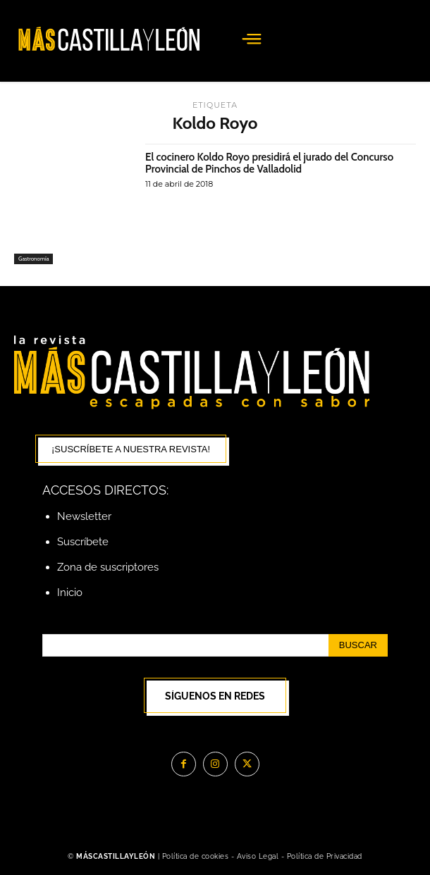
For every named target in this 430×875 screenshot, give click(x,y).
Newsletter (84, 516)
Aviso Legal (259, 856)
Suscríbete (83, 541)
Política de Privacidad (324, 856)
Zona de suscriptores (108, 567)
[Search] (358, 645)
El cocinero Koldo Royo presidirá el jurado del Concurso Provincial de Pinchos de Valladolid (269, 163)
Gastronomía (33, 258)
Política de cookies (195, 856)
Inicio (69, 592)
